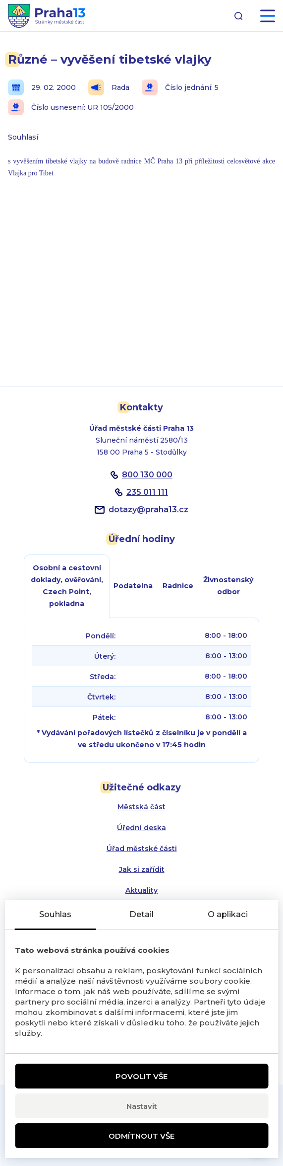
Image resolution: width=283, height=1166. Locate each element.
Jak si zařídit (142, 869)
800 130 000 (147, 474)
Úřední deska (141, 827)
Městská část (141, 806)
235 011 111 (147, 492)
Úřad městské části (142, 848)
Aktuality (141, 890)
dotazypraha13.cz (148, 509)
